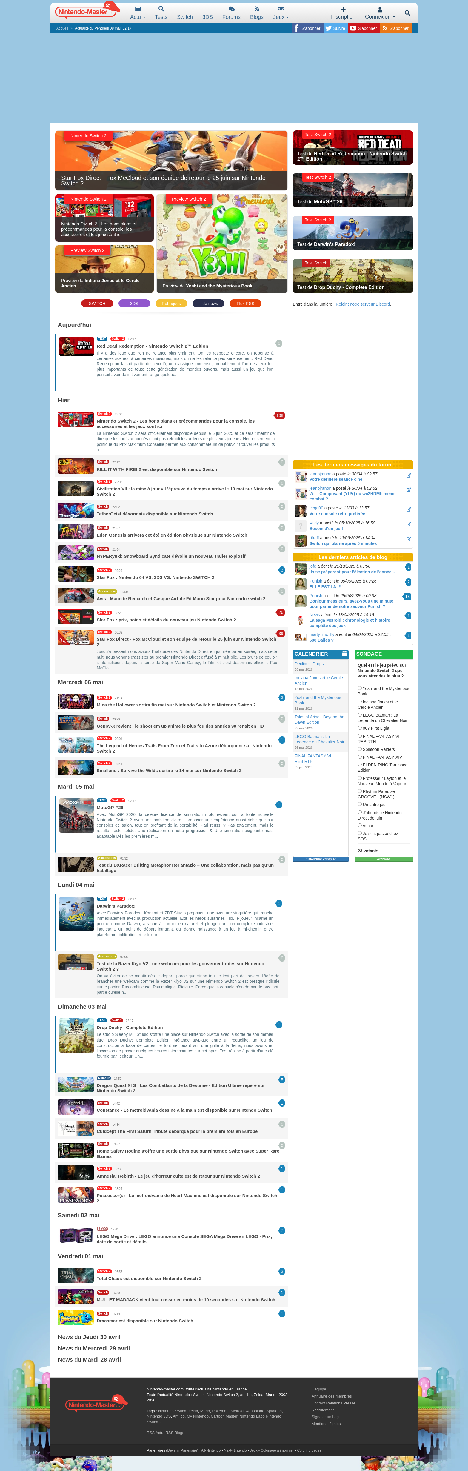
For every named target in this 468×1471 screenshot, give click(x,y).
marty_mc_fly (322, 634)
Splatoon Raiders (376, 749)
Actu (137, 13)
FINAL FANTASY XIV (380, 757)
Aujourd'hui (74, 325)
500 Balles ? (322, 640)
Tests (161, 13)
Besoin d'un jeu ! (326, 528)
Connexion (380, 13)
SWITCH (97, 303)
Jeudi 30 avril (102, 1337)
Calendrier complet (321, 859)
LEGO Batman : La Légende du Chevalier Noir (383, 718)
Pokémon (220, 1411)
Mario (205, 1411)
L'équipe (319, 1389)
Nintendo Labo (252, 1416)
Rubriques (171, 303)
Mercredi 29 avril (106, 1348)
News (315, 614)
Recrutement (323, 1410)
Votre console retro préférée (337, 513)
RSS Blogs (174, 1432)
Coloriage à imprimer (277, 1450)
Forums (231, 13)
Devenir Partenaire (182, 1450)
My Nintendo (198, 1416)
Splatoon (274, 1411)
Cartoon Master (224, 1416)
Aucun (366, 825)
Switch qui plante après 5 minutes (343, 543)
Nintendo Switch (172, 1411)
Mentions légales (326, 1423)
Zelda (193, 1411)
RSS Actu (155, 1432)
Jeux (281, 13)
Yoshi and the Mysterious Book (384, 691)
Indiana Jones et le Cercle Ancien (378, 705)
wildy (314, 522)
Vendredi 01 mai (80, 1256)
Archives (384, 859)
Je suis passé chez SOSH (378, 836)
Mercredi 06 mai (80, 682)
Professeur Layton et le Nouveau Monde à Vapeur (382, 781)
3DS (134, 303)
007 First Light (374, 728)
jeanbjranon (320, 474)
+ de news (208, 303)
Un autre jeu (372, 804)
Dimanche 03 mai (82, 1006)
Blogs (257, 13)
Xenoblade (255, 1411)
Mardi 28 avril (102, 1359)
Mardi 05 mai (76, 786)
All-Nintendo (211, 1450)
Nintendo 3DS (159, 1416)
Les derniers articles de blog (352, 557)
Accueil (62, 28)
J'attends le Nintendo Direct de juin (380, 815)
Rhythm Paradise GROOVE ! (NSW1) (376, 794)
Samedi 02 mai (78, 1215)
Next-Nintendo (235, 1450)
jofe (313, 566)
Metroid (237, 1411)
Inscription (343, 13)
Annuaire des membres (332, 1396)
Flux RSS (245, 303)
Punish (316, 581)
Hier (64, 400)
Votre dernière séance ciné (336, 479)
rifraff (314, 537)
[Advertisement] (234, 78)
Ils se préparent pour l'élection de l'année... (352, 571)
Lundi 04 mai (76, 885)
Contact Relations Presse (333, 1403)
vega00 (316, 508)
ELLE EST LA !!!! (326, 586)
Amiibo (179, 1416)
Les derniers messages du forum (352, 465)
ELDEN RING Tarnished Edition (383, 768)
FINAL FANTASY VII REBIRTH (379, 739)
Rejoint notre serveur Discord (363, 304)
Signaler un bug (325, 1417)
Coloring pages (309, 1450)
